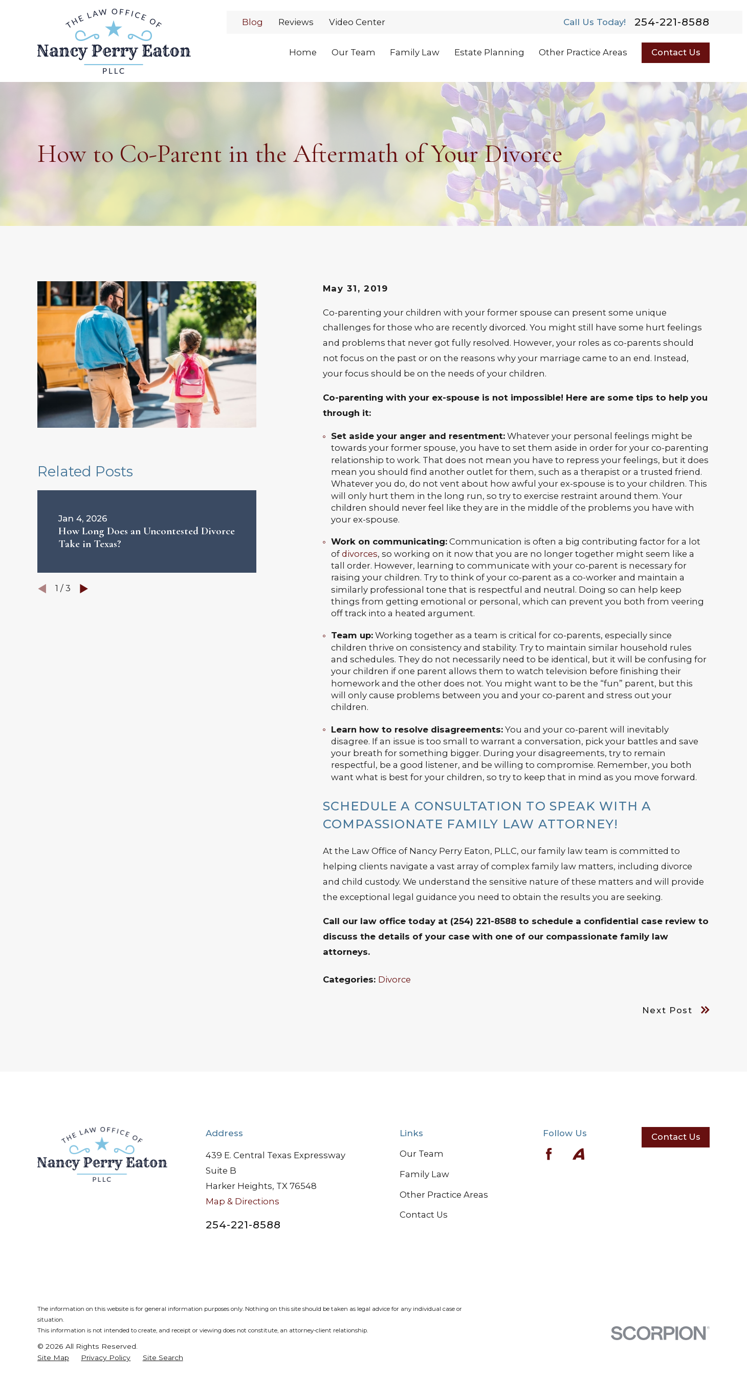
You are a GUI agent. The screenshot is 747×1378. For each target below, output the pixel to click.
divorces (360, 554)
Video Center (357, 22)
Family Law (424, 1174)
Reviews (296, 22)
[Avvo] (578, 1154)
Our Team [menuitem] (354, 52)
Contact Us (675, 52)
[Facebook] (549, 1154)
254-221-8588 (672, 22)
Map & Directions (242, 1201)
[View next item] (84, 588)
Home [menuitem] (303, 52)
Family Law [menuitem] (415, 52)
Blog (252, 22)
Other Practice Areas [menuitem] (583, 52)
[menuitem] (53, 1358)
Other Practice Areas (444, 1194)
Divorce (394, 979)
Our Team (422, 1154)
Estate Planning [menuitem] (489, 52)
